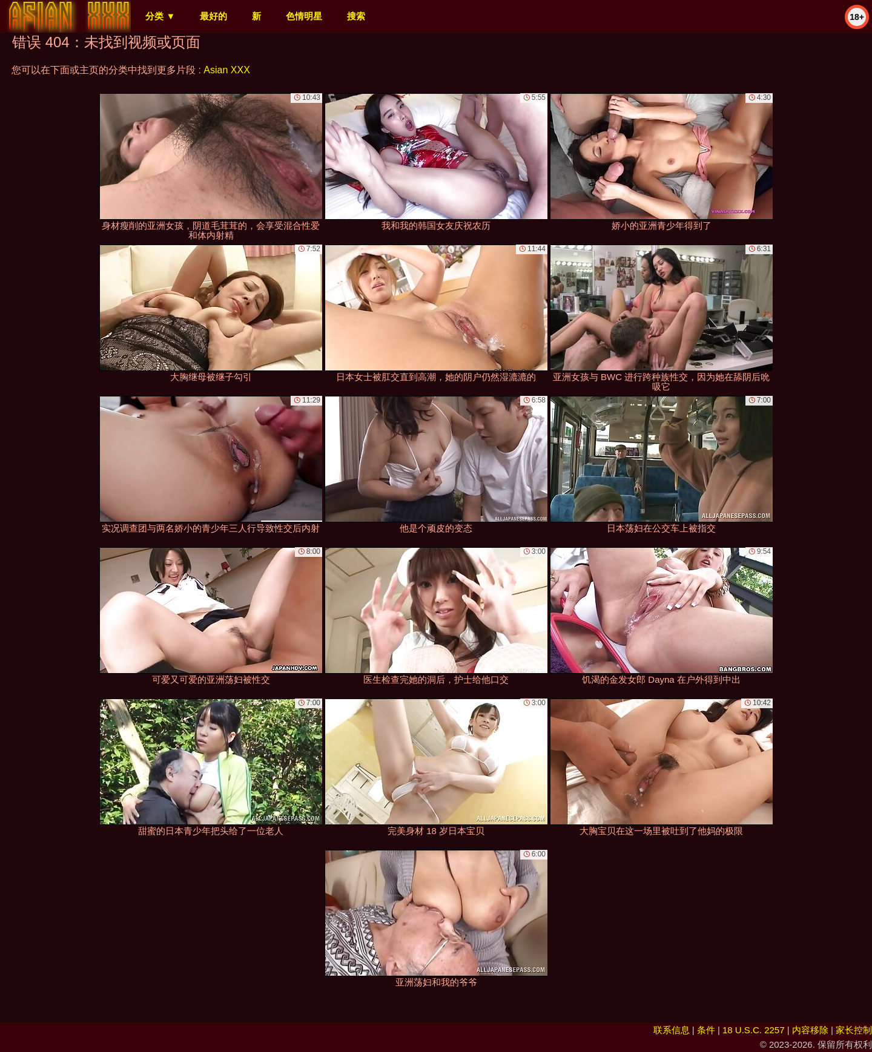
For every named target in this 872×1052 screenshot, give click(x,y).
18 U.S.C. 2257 (753, 1030)
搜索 (356, 16)
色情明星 (304, 16)
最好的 (213, 16)
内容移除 (810, 1030)
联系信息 (671, 1030)
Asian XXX (226, 70)
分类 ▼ (160, 16)
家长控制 (854, 1030)
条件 (706, 1030)
